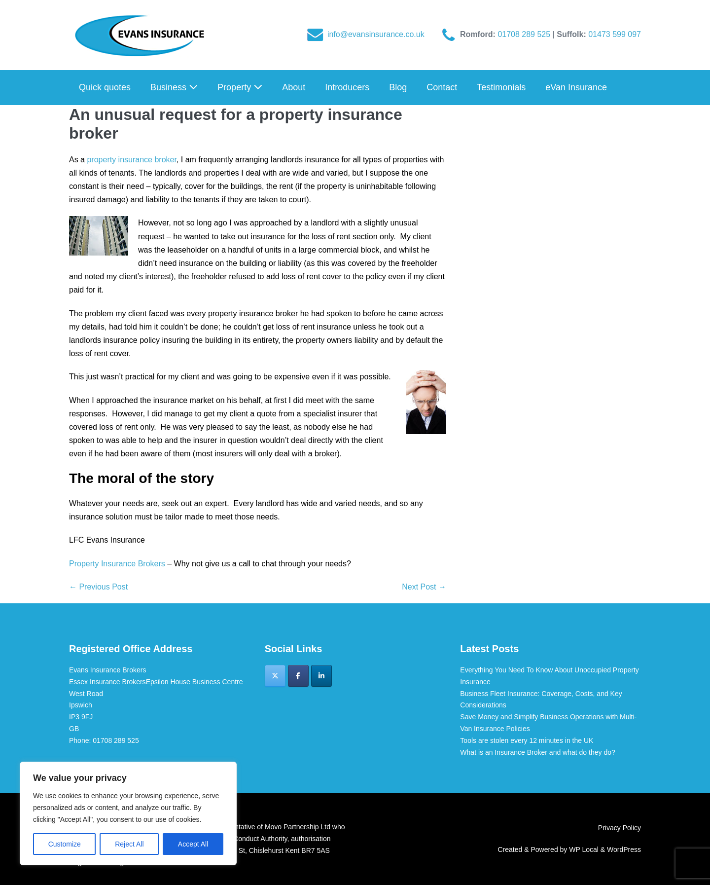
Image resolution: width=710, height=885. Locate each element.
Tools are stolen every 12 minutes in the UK (526, 740)
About (293, 87)
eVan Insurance (576, 87)
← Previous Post (98, 587)
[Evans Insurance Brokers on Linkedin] (321, 676)
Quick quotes (105, 87)
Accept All (193, 844)
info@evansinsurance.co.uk (376, 34)
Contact (441, 87)
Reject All (129, 844)
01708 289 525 (524, 34)
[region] (128, 813)
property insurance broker (131, 159)
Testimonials (501, 87)
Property (239, 87)
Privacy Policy (619, 828)
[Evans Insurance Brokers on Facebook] (298, 676)
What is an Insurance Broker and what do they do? (537, 752)
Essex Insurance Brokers (107, 682)
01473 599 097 (614, 34)
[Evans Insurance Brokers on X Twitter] (275, 676)
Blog (398, 87)
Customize (64, 844)
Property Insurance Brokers (117, 563)
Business (174, 87)
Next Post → (424, 587)
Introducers (347, 87)
